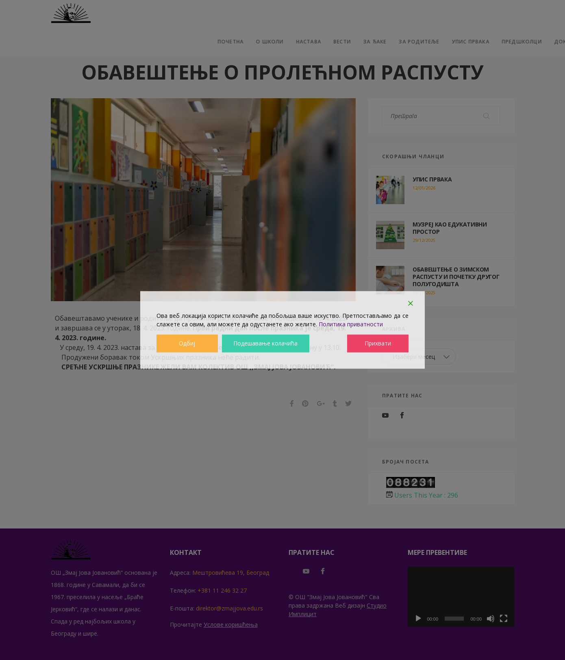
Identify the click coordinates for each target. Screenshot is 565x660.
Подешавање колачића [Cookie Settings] (265, 343)
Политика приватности (351, 324)
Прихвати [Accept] (378, 343)
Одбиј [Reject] (187, 343)
